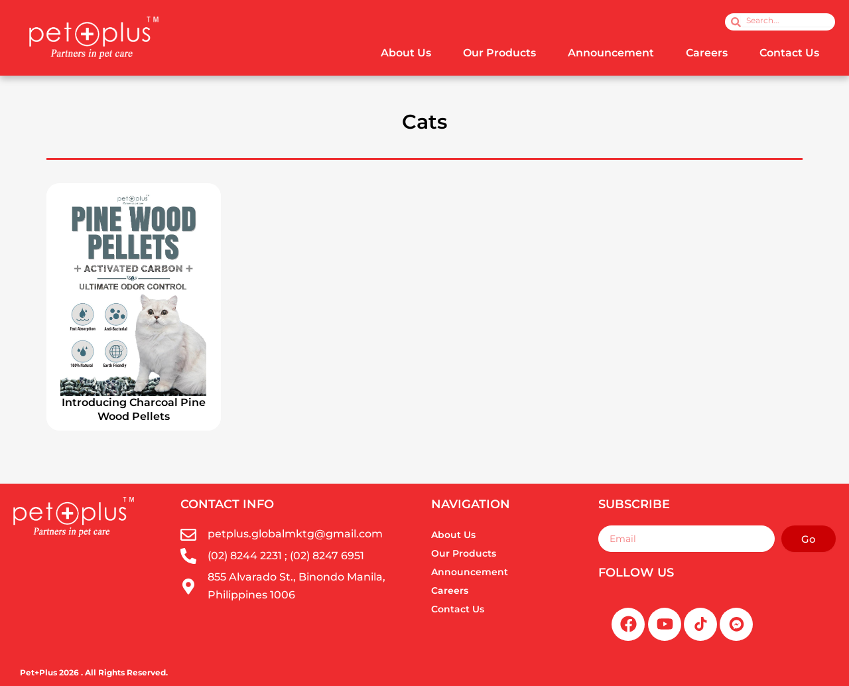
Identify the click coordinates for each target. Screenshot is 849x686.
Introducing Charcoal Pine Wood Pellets (134, 409)
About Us (406, 52)
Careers (707, 52)
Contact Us (789, 52)
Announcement (611, 52)
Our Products (499, 52)
